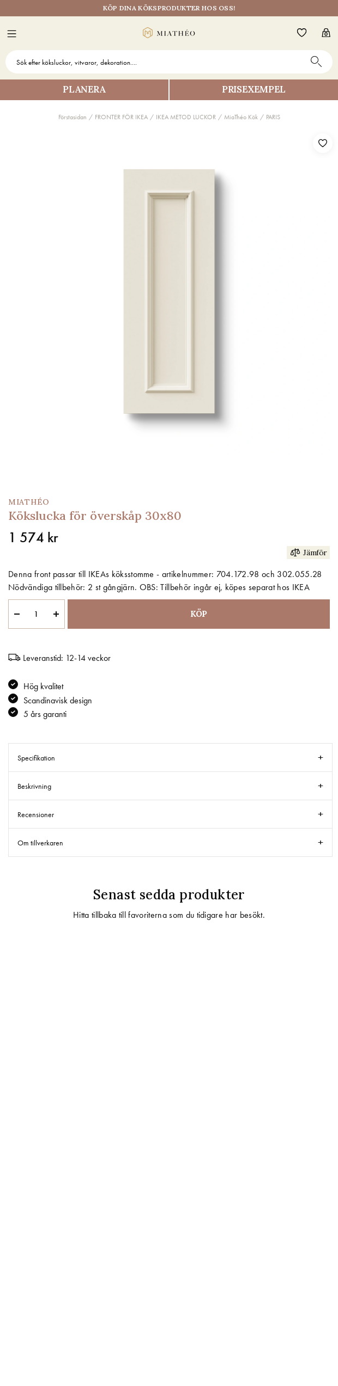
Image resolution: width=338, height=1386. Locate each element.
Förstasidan (72, 117)
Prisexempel (254, 89)
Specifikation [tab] (36, 758)
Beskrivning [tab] (34, 786)
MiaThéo (29, 502)
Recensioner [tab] (35, 814)
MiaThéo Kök (241, 117)
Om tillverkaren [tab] (40, 843)
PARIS (273, 117)
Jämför (308, 552)
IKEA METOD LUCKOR (186, 117)
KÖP (198, 614)
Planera (84, 89)
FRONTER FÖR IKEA (121, 117)
